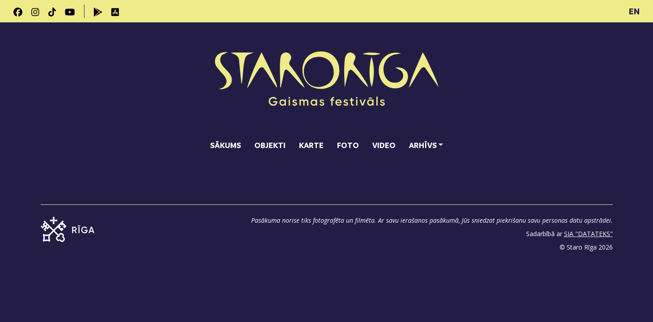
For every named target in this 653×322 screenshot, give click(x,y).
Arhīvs (423, 145)
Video (384, 145)
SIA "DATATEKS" (588, 233)
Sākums (225, 145)
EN (634, 11)
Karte (311, 145)
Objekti (270, 145)
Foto (348, 145)
